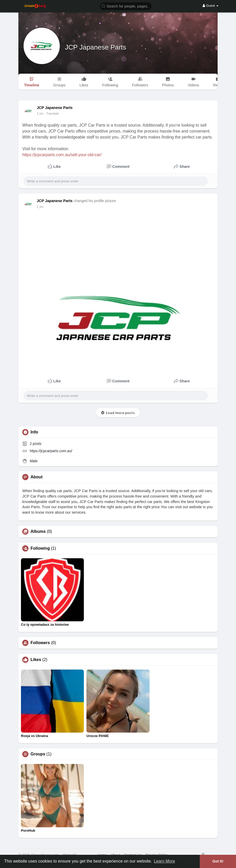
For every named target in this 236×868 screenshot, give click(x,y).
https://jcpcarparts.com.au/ (51, 451)
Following (40, 548)
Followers (40, 643)
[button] (125, 6)
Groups (38, 754)
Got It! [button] (217, 861)
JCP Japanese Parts (95, 47)
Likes (36, 660)
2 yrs (40, 113)
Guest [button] (210, 6)
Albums (38, 531)
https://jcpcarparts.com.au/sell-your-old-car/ (62, 155)
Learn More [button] (164, 861)
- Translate (51, 113)
